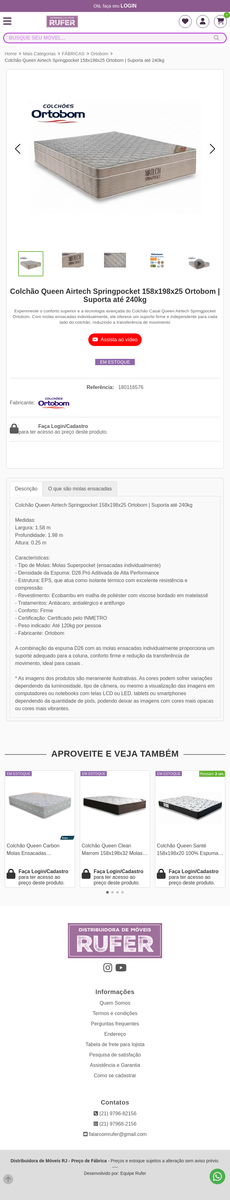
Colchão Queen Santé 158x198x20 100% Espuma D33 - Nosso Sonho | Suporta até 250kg (190, 850)
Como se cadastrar (115, 1075)
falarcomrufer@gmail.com (115, 1134)
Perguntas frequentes (115, 1023)
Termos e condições (115, 1013)
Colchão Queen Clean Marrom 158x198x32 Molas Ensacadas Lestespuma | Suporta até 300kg (112, 850)
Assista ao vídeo (114, 340)
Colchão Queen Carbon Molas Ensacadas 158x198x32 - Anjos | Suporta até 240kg (40, 850)
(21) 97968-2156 (115, 1124)
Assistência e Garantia (115, 1065)
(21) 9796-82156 (115, 1113)
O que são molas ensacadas (80, 488)
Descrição (26, 488)
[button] (17, 149)
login (129, 5)
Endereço (115, 1034)
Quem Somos (115, 1003)
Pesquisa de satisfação (115, 1054)
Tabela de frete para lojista (115, 1044)
